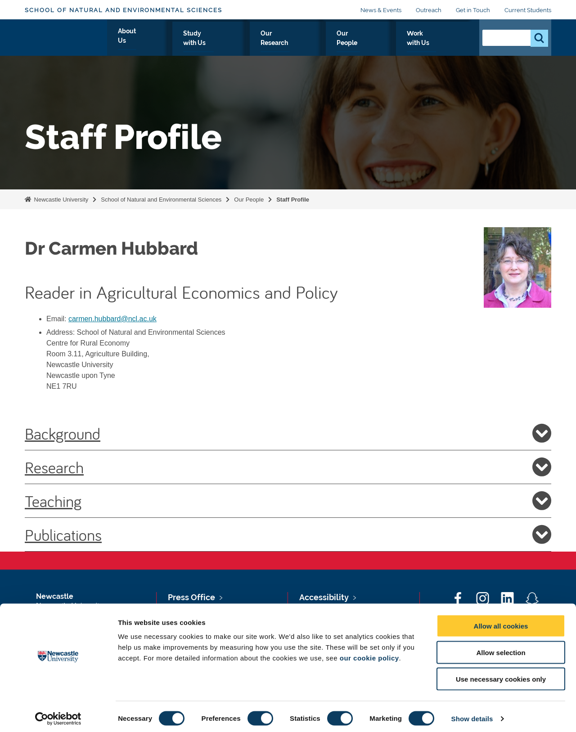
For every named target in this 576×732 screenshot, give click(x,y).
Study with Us (264, 43)
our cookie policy (369, 653)
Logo (66, 41)
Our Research (326, 43)
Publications (288, 534)
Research (288, 467)
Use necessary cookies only (501, 674)
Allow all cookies (501, 621)
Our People (384, 43)
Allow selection (500, 648)
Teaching (288, 501)
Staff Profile (292, 199)
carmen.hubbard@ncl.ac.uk (112, 319)
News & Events (380, 10)
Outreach (428, 10)
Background (288, 433)
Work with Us (441, 43)
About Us (210, 43)
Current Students (527, 10)
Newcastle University (60, 199)
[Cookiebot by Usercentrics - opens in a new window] (58, 714)
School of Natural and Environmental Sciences (123, 10)
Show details (472, 714)
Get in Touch (473, 10)
